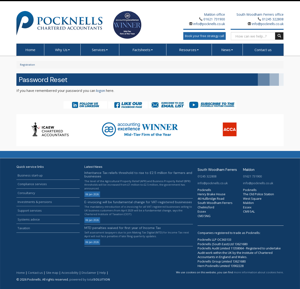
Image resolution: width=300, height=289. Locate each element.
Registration (27, 64)
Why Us (62, 49)
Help (102, 272)
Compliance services (32, 184)
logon (100, 90)
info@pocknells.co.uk (208, 24)
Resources (189, 49)
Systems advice (29, 219)
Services (100, 49)
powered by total (89, 279)
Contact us (263, 49)
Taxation (24, 228)
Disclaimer (89, 272)
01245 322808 (273, 19)
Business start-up (30, 175)
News (227, 49)
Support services (30, 210)
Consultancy (26, 193)
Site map (52, 272)
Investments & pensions (35, 202)
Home (30, 49)
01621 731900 (214, 19)
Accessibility (70, 272)
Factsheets (142, 49)
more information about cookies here (258, 272)
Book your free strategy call (204, 36)
